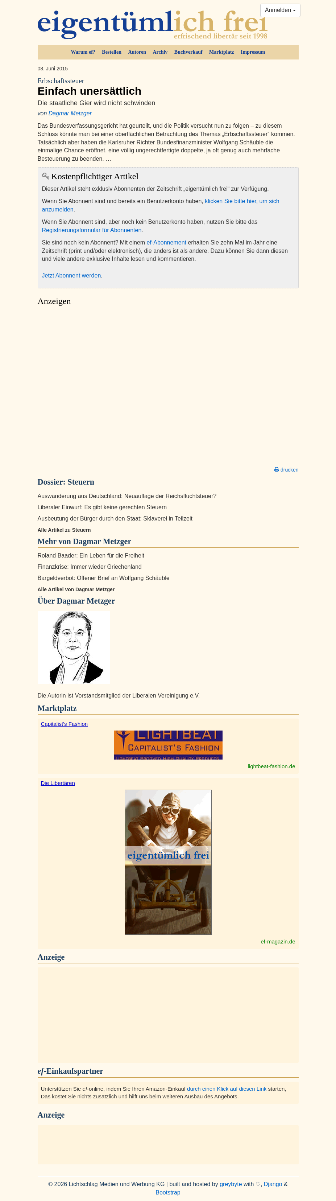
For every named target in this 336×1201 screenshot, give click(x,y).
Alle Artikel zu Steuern (64, 530)
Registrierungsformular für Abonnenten (92, 230)
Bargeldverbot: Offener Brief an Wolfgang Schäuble (104, 578)
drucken (286, 470)
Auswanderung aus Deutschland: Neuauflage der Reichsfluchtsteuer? (127, 496)
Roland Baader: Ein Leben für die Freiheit (91, 555)
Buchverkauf (188, 52)
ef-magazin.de (278, 941)
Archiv (160, 52)
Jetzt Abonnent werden (71, 275)
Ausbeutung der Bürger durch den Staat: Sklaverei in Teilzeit (115, 518)
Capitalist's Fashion (64, 724)
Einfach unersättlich (168, 87)
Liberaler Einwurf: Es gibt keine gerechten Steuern (102, 507)
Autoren (137, 52)
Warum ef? (83, 52)
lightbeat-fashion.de (271, 766)
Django (273, 1184)
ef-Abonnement (166, 242)
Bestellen (111, 52)
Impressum (253, 52)
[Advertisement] (168, 388)
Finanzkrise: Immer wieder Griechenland (90, 567)
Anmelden (280, 10)
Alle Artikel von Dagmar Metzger (76, 589)
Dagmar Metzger (70, 113)
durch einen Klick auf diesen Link (226, 1089)
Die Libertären (58, 783)
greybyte (231, 1184)
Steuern (80, 481)
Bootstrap (167, 1192)
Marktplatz (221, 52)
